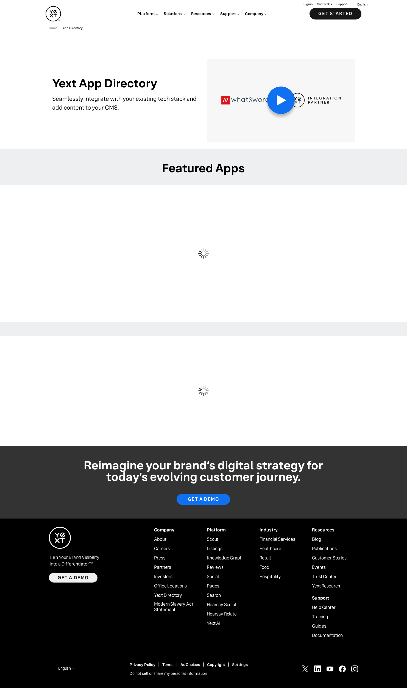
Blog (316, 539)
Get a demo (73, 578)
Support (341, 4)
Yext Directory (168, 595)
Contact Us (324, 4)
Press (159, 558)
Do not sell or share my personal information (168, 673)
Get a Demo (203, 499)
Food (264, 567)
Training (320, 617)
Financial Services (277, 539)
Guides (319, 626)
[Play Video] (281, 100)
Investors (163, 577)
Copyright (216, 664)
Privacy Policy (142, 664)
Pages (213, 586)
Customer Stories (329, 558)
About (160, 539)
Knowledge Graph (224, 558)
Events (318, 567)
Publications (324, 548)
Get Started (335, 13)
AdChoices (190, 664)
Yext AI (213, 623)
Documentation (327, 635)
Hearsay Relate (222, 614)
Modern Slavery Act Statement (173, 607)
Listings (214, 548)
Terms (168, 664)
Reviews (215, 567)
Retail (265, 558)
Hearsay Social (221, 605)
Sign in (308, 4)
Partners (162, 567)
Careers (162, 548)
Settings (240, 664)
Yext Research (326, 586)
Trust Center (324, 577)
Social (213, 577)
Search (214, 595)
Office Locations (170, 586)
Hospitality (270, 577)
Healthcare (270, 548)
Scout (212, 539)
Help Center (323, 607)
